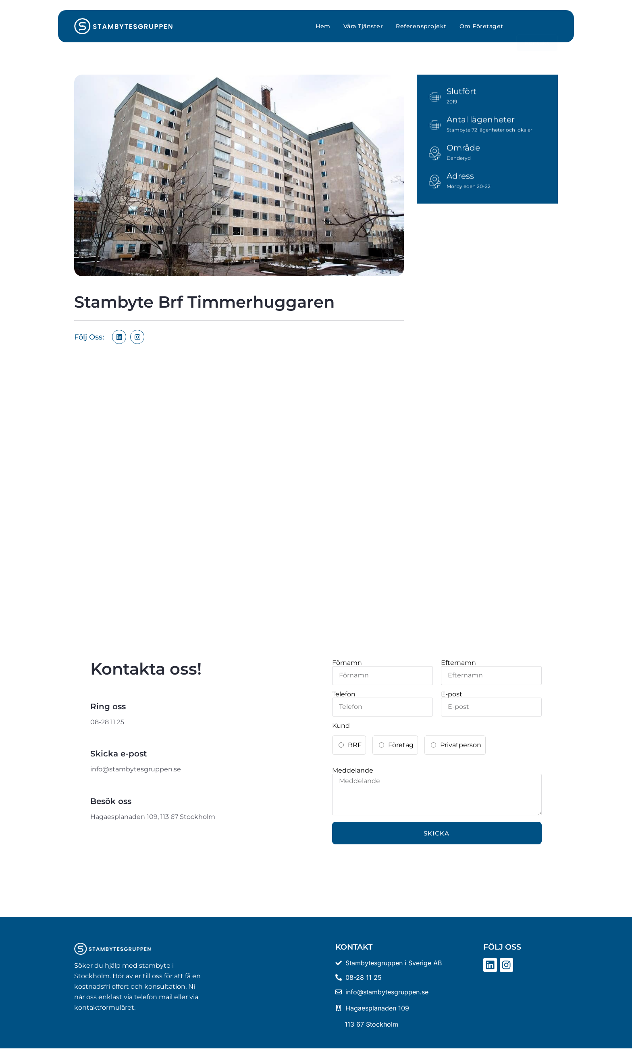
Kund (341, 726)
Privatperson (460, 745)
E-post (451, 694)
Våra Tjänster (363, 26)
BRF (355, 745)
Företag (401, 745)
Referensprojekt (421, 26)
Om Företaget (481, 26)
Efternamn (458, 663)
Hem (323, 26)
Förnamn (347, 663)
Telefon (344, 694)
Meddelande (352, 770)
